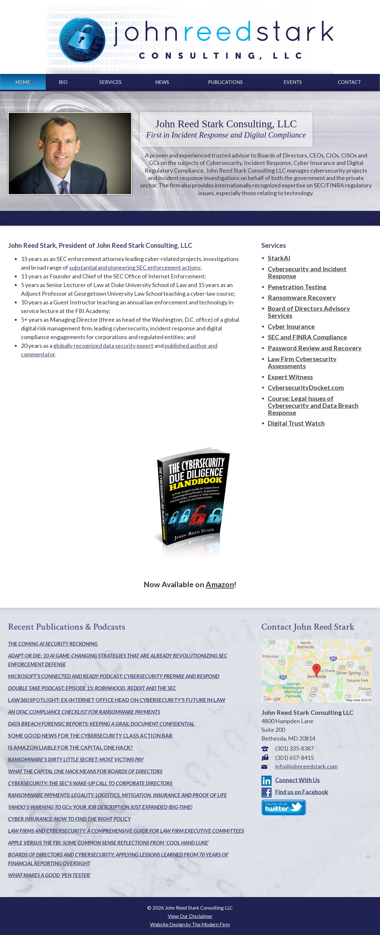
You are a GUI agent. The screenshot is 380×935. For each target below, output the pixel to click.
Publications (225, 82)
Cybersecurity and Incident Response (307, 272)
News (162, 82)
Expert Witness (290, 377)
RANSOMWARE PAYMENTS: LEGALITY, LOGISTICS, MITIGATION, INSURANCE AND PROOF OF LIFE (117, 795)
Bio (63, 82)
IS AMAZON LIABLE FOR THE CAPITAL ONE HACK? (70, 747)
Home (22, 82)
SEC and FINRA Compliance (307, 337)
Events (293, 82)
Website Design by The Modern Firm (190, 924)
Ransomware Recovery (302, 297)
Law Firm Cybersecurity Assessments (302, 362)
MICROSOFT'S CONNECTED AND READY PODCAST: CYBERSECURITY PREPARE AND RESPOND (113, 676)
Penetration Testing (297, 287)
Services (110, 82)
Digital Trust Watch (296, 423)
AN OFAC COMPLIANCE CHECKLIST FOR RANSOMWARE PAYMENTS (84, 712)
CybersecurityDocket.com (306, 387)
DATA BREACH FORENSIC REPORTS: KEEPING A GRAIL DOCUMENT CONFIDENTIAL (101, 724)
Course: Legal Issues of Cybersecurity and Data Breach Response (313, 405)
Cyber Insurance (291, 326)
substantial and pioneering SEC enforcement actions (134, 267)
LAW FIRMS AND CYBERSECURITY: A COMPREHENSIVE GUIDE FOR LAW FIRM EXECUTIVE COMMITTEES (126, 831)
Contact (349, 82)
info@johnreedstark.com (306, 766)
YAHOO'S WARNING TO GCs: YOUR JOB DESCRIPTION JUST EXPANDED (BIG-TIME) (100, 807)
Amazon (220, 584)
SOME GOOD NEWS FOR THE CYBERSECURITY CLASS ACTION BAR (90, 736)
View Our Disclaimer (190, 916)
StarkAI (279, 258)
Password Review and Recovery (315, 348)
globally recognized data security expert (103, 345)
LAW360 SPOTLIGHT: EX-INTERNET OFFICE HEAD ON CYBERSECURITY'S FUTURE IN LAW (116, 700)
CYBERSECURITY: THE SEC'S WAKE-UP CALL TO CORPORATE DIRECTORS (90, 783)
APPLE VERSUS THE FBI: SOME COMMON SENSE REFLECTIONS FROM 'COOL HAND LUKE (108, 843)
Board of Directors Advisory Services (309, 311)
